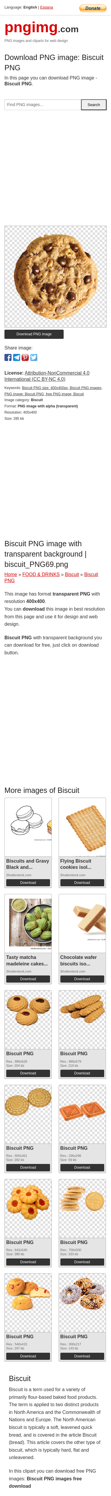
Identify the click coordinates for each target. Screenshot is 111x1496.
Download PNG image (34, 334)
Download (28, 883)
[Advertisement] (55, 170)
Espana (46, 7)
